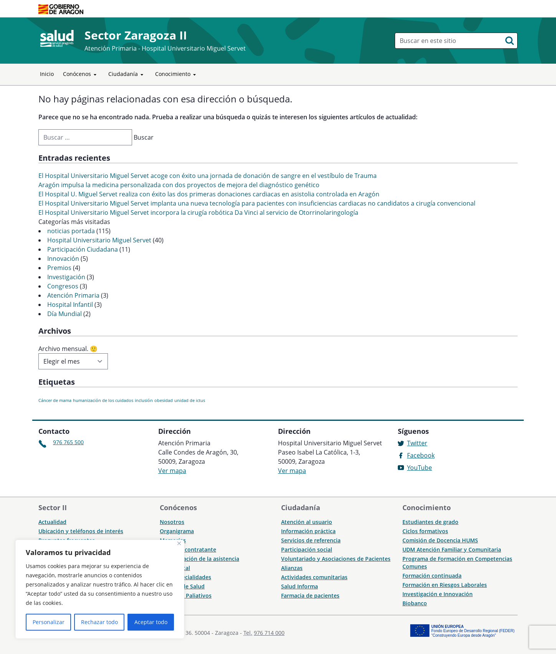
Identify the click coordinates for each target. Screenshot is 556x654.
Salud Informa (299, 586)
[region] (99, 589)
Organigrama (177, 531)
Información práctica (308, 531)
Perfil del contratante (188, 549)
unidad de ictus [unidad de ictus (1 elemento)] (189, 400)
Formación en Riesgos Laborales (444, 584)
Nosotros (172, 522)
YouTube (419, 467)
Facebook (421, 455)
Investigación (66, 277)
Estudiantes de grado (430, 522)
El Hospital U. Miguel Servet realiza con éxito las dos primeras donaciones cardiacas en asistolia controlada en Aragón (208, 194)
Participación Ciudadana (82, 249)
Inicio (47, 73)
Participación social (306, 549)
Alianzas (292, 568)
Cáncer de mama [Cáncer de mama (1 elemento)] (54, 400)
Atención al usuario (306, 522)
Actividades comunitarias (314, 577)
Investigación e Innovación (437, 594)
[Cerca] (179, 543)
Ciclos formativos (425, 531)
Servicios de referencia (311, 540)
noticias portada (71, 231)
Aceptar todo (150, 622)
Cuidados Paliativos (186, 595)
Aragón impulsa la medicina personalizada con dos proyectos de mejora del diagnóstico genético (178, 185)
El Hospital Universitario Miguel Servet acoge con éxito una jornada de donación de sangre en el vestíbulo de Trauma (207, 175)
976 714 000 (269, 632)
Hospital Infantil (70, 304)
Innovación (63, 258)
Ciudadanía (127, 74)
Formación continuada (432, 575)
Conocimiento (177, 74)
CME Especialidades (185, 577)
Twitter (417, 443)
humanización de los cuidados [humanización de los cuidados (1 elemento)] (103, 400)
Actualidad (52, 522)
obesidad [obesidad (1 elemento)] (163, 400)
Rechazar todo (99, 622)
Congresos (62, 286)
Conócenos (81, 74)
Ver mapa (172, 470)
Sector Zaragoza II (135, 35)
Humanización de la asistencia (199, 558)
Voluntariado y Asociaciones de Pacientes (336, 558)
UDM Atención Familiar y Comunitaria (451, 549)
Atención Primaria (73, 295)
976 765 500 (68, 442)
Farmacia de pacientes (310, 595)
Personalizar (49, 622)
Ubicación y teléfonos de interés (80, 531)
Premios (59, 268)
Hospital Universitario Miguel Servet (99, 240)
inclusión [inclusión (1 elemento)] (144, 400)
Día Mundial (64, 314)
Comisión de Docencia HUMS (440, 540)
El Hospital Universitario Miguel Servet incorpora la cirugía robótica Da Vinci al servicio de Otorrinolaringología (198, 212)
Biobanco (414, 603)
